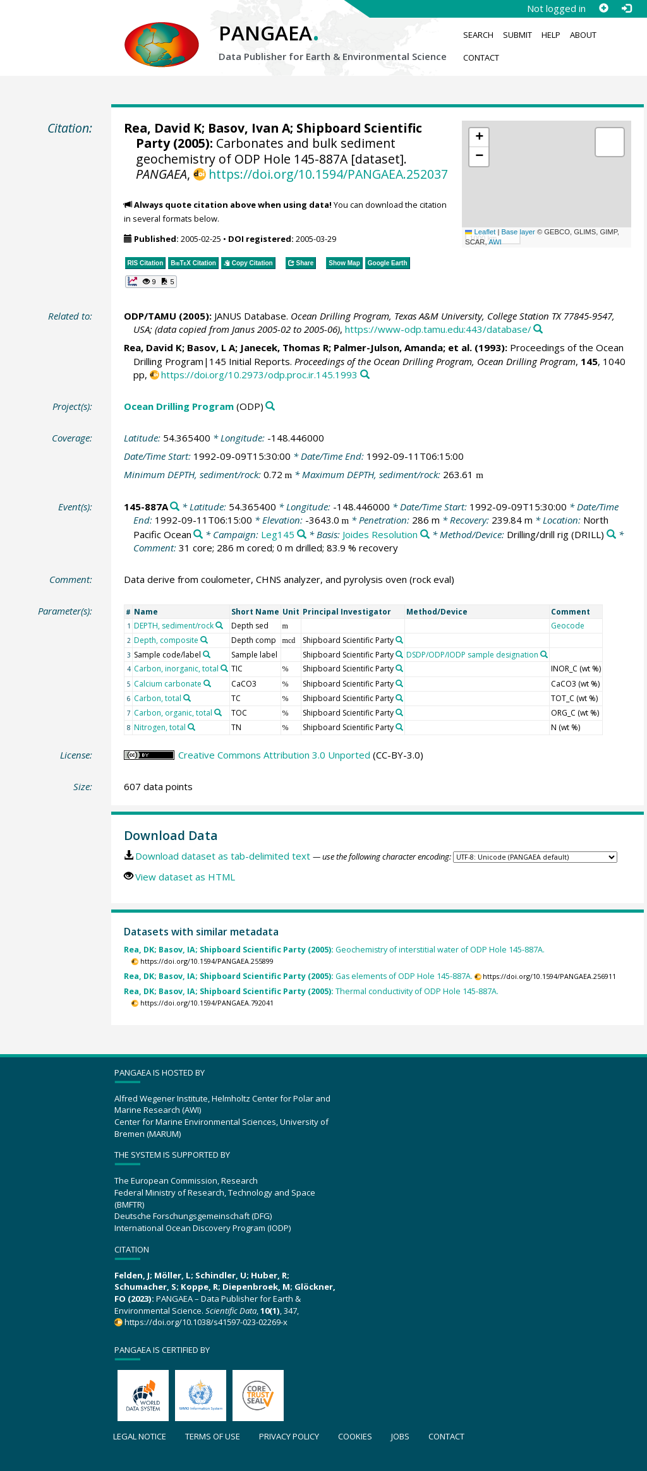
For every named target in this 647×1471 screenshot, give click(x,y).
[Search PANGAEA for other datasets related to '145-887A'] (174, 507)
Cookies (355, 1436)
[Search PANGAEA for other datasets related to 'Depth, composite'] (204, 640)
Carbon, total (157, 698)
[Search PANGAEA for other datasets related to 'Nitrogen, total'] (191, 727)
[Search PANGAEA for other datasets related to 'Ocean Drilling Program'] (270, 406)
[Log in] (626, 8)
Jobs (400, 1436)
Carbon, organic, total (173, 712)
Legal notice (139, 1436)
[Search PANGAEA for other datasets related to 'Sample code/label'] (206, 654)
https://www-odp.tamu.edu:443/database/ (438, 329)
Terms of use (212, 1436)
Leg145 (277, 534)
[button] (478, 137)
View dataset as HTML (185, 876)
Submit (517, 34)
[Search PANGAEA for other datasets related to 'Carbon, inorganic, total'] (224, 668)
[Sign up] (603, 8)
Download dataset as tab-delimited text (222, 856)
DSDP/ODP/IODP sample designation (472, 654)
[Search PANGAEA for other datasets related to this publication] (538, 329)
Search (478, 34)
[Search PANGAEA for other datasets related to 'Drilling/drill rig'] (611, 534)
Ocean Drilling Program (179, 406)
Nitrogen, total (160, 727)
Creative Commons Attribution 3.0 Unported (274, 754)
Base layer (518, 232)
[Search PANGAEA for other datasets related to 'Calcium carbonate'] (207, 683)
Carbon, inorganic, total (176, 668)
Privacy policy (289, 1436)
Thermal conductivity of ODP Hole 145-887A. (311, 991)
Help (550, 34)
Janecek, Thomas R (284, 347)
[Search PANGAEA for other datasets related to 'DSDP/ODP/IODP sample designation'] (544, 654)
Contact (481, 57)
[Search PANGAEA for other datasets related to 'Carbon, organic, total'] (218, 712)
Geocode (567, 625)
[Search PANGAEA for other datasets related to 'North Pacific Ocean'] (198, 534)
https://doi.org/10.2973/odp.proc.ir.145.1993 (259, 374)
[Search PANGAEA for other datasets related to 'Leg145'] (301, 534)
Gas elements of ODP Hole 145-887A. (298, 976)
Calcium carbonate (168, 683)
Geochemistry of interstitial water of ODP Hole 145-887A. (334, 949)
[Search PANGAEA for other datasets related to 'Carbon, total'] (187, 698)
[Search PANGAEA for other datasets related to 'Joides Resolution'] (425, 534)
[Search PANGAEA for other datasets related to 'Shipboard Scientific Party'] (399, 640)
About (583, 34)
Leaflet (480, 232)
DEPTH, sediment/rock (174, 625)
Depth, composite (166, 640)
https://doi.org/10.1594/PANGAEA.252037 (328, 174)
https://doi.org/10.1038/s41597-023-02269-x (205, 1322)
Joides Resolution (380, 534)
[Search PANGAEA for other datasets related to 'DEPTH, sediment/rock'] (219, 625)
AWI (495, 242)
